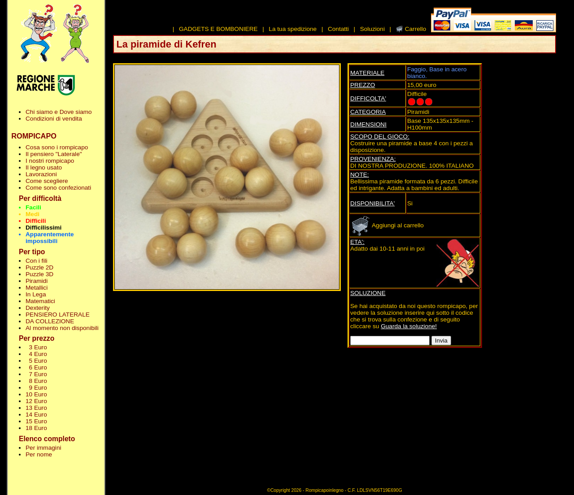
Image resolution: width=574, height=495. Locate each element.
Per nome (39, 454)
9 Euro (36, 387)
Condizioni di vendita (54, 118)
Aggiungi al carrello (387, 225)
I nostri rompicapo (50, 160)
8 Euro (36, 381)
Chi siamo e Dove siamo (59, 112)
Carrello (415, 29)
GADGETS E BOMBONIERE (218, 29)
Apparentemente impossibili (50, 237)
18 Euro (36, 428)
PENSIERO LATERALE (58, 314)
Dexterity (38, 307)
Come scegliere (47, 181)
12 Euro (36, 401)
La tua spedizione (293, 29)
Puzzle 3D (39, 274)
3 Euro (36, 347)
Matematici (40, 301)
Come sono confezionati (58, 187)
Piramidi (37, 281)
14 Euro (36, 414)
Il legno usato (44, 167)
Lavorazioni (41, 174)
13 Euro (36, 407)
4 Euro (36, 354)
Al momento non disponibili (62, 328)
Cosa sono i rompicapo (57, 147)
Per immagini (43, 447)
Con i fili (36, 260)
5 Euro (36, 360)
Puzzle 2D (39, 267)
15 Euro (36, 421)
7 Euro (36, 374)
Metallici (37, 287)
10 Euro (36, 394)
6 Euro (36, 367)
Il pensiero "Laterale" (54, 154)
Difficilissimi (43, 227)
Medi (32, 214)
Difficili (36, 220)
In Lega (36, 294)
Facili (33, 207)
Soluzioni (372, 29)
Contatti (338, 29)
